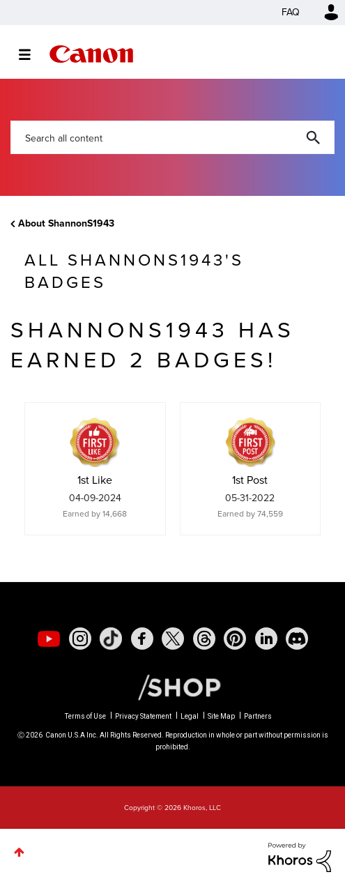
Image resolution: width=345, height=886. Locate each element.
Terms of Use (85, 716)
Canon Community (91, 54)
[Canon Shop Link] (172, 686)
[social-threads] (204, 638)
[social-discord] (297, 638)
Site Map (221, 716)
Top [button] (19, 852)
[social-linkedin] (266, 638)
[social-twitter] (173, 638)
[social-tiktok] (111, 638)
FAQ (291, 12)
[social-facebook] (142, 638)
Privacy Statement (143, 716)
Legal (190, 716)
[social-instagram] (80, 638)
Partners (258, 716)
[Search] (172, 137)
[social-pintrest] (235, 638)
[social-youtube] (49, 638)
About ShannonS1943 (66, 223)
